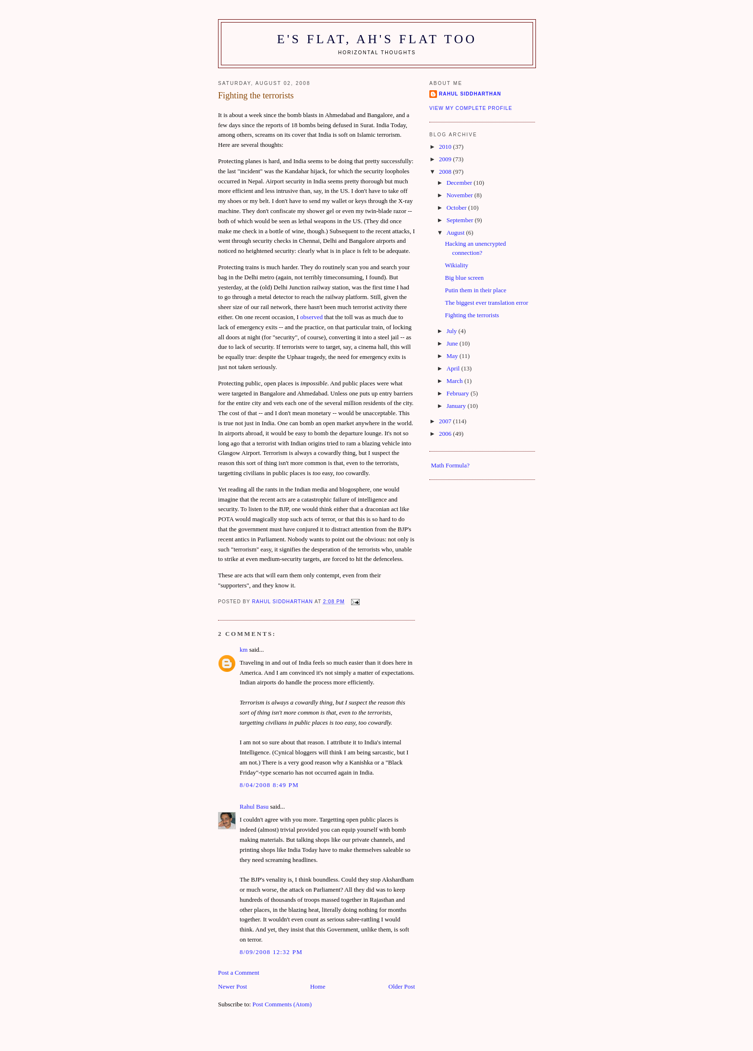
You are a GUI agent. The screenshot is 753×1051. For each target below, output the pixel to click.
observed (311, 317)
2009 (446, 159)
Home (318, 986)
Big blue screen (464, 277)
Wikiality (456, 265)
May (453, 355)
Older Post (402, 986)
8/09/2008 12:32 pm (271, 951)
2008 (446, 171)
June (453, 343)
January (457, 405)
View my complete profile (470, 108)
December (460, 182)
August (456, 232)
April (454, 368)
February (459, 393)
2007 (446, 421)
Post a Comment (238, 972)
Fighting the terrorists (472, 315)
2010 (446, 146)
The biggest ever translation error (486, 302)
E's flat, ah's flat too (377, 39)
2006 (446, 433)
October (457, 207)
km (244, 649)
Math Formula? (450, 465)
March (455, 380)
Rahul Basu (254, 806)
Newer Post (232, 986)
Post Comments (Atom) (282, 1004)
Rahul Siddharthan (470, 93)
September (461, 220)
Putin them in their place (475, 290)
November (460, 195)
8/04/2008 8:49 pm (269, 784)
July (453, 330)
